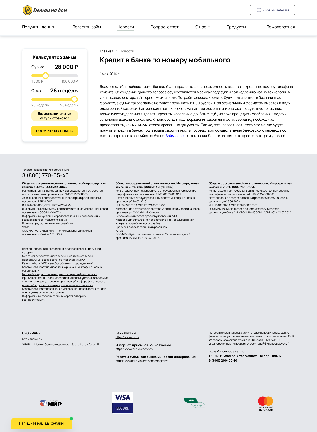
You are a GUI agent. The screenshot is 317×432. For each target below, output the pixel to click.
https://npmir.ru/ (32, 339)
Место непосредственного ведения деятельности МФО (58, 256)
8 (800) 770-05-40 (45, 175)
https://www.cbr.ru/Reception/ (135, 349)
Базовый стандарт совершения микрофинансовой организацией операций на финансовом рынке (64, 290)
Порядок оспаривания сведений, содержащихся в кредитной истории (61, 250)
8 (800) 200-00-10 (223, 360)
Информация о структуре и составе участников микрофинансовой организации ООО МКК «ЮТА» (65, 210)
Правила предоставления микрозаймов (47, 223)
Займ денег (175, 135)
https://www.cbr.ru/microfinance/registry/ (142, 361)
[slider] (45, 75)
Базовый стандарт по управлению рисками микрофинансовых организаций (62, 268)
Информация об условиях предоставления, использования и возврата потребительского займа (61, 218)
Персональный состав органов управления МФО (147, 216)
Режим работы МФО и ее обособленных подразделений (57, 263)
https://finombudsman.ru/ (227, 351)
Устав (25, 227)
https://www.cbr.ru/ (127, 337)
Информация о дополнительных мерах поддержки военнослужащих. (54, 298)
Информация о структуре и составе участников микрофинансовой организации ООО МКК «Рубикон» (158, 210)
